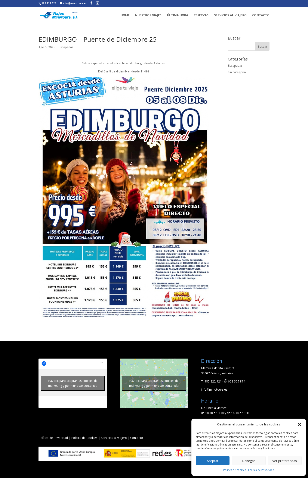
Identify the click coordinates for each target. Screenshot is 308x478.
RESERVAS (201, 15)
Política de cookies (234, 470)
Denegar (248, 461)
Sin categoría (237, 72)
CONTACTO (261, 15)
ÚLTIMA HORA (177, 15)
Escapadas (66, 47)
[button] (299, 424)
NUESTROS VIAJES (148, 15)
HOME (125, 15)
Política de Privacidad (261, 470)
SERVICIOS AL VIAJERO (230, 15)
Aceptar (212, 461)
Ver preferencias (284, 461)
